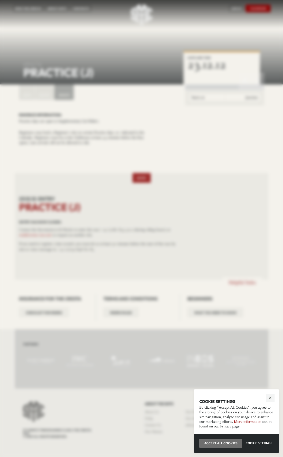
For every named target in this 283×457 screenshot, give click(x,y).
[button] (141, 228)
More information (247, 421)
